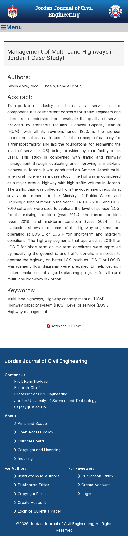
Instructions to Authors (36, 476)
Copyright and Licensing (37, 449)
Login (84, 493)
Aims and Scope (30, 423)
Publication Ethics (31, 484)
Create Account (30, 502)
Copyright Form (30, 493)
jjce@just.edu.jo (32, 407)
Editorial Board (29, 441)
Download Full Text (64, 326)
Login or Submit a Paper (37, 511)
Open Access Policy (33, 432)
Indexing (23, 458)
